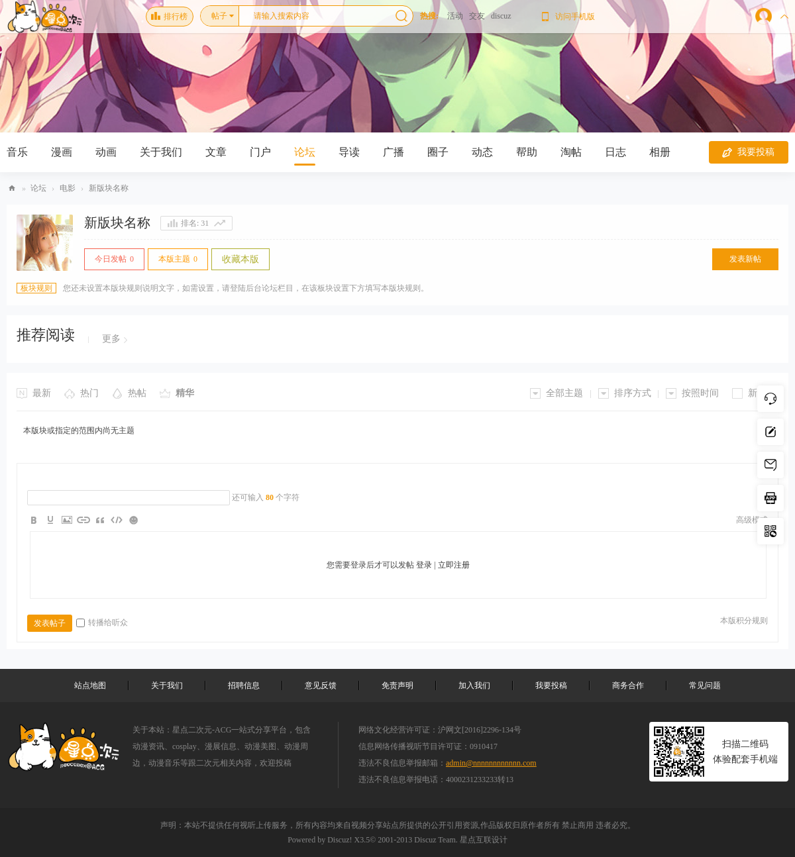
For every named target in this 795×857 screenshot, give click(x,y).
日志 (615, 152)
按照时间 (700, 393)
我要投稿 (748, 152)
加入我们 (474, 685)
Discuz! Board (12, 188)
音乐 (17, 152)
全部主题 (564, 393)
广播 (393, 152)
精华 (185, 393)
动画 (106, 152)
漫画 (61, 152)
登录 (424, 565)
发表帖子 (50, 623)
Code (116, 520)
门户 (260, 152)
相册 (659, 152)
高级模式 (752, 520)
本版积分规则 (744, 620)
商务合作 (628, 685)
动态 (482, 152)
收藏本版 (240, 259)
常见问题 (705, 685)
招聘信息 (244, 685)
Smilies (133, 520)
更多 (111, 339)
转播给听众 (102, 622)
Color (50, 520)
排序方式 (632, 393)
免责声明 (397, 685)
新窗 (757, 393)
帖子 (219, 16)
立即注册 (454, 565)
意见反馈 (321, 685)
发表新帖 (745, 259)
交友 (477, 16)
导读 (349, 152)
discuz (501, 16)
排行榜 (169, 16)
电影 (68, 188)
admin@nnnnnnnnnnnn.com (491, 763)
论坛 (304, 152)
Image (67, 520)
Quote (100, 520)
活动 (455, 16)
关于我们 (161, 152)
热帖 (137, 393)
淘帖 (571, 152)
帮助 (526, 152)
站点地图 (90, 685)
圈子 (438, 152)
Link (83, 520)
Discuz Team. (436, 839)
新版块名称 (109, 188)
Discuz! (339, 839)
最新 (41, 393)
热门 (89, 393)
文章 (216, 152)
